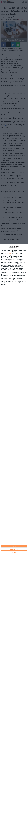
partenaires (9, 253)
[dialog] (14, 528)
